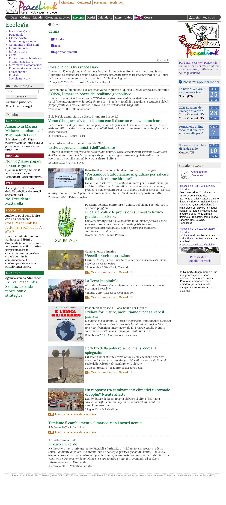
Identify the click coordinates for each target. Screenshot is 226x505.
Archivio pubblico (19, 102)
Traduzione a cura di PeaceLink (112, 299)
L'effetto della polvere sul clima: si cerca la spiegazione (120, 377)
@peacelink (186, 185)
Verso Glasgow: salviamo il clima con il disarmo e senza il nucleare (127, 139)
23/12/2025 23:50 (205, 228)
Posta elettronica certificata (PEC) (198, 503)
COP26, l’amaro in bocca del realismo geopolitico (126, 106)
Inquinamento (18, 48)
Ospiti (91, 17)
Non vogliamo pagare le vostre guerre (23, 163)
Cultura (25, 17)
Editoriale (14, 210)
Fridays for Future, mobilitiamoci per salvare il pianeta (124, 341)
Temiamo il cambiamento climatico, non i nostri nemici (95, 450)
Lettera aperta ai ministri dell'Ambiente (118, 171)
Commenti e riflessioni (24, 44)
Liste (118, 17)
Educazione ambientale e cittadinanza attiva (25, 59)
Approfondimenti (65, 52)
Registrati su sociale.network (199, 259)
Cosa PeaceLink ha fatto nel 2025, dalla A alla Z (23, 227)
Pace (14, 17)
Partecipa (100, 2)
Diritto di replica (171, 503)
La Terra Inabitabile (101, 308)
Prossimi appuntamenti (201, 82)
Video (128, 17)
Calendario (105, 17)
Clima (12, 55)
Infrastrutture (18, 51)
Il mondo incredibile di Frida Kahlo (192, 146)
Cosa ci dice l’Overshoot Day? (110, 67)
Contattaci (84, 2)
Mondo (38, 17)
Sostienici (116, 2)
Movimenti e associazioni (25, 65)
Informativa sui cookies (150, 503)
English (138, 17)
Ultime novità (18, 38)
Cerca (148, 17)
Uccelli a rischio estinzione (108, 283)
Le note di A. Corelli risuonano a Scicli (192, 90)
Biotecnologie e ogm (22, 41)
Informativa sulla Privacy (124, 503)
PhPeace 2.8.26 (102, 503)
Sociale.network (19, 78)
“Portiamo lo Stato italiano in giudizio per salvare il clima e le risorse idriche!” (127, 203)
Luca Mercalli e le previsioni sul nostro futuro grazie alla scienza (124, 241)
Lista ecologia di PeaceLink (19, 32)
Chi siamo (67, 2)
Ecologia (78, 17)
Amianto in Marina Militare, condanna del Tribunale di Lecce (24, 130)
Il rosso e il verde (62, 471)
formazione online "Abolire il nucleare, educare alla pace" (192, 130)
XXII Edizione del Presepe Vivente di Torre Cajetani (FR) (191, 111)
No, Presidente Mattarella (17, 201)
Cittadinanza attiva (57, 17)
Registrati (209, 17)
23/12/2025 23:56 (205, 185)
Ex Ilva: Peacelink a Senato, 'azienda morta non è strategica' (21, 289)
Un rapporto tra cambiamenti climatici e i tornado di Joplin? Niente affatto (127, 419)
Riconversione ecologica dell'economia (25, 69)
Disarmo (12, 156)
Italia (57, 45)
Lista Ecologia (21, 86)
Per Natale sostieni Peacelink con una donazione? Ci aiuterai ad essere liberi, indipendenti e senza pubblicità (199, 68)
